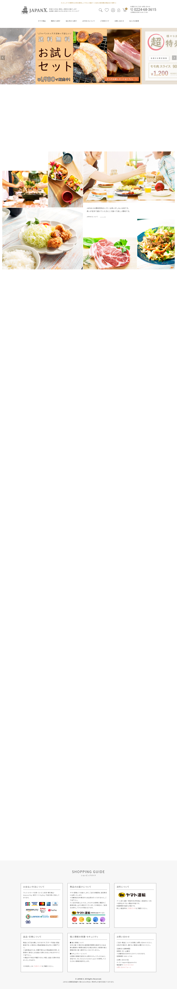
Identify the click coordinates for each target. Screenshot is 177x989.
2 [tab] (86, 86)
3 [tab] (87, 86)
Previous (2, 57)
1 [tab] (84, 86)
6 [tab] (92, 86)
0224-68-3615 (129, 965)
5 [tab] (91, 86)
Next (174, 57)
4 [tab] (89, 86)
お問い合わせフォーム (124, 967)
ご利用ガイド (131, 908)
